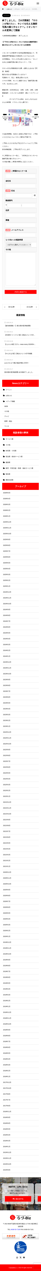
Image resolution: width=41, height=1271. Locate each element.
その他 (6, 411)
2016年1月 (6, 1146)
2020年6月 (6, 907)
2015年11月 (7, 1158)
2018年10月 (7, 1024)
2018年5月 (6, 1053)
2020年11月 (7, 878)
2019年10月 (7, 954)
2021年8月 (6, 825)
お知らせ (9, 395)
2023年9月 (6, 679)
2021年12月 (7, 802)
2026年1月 (6, 516)
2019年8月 (6, 965)
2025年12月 (7, 522)
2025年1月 (6, 586)
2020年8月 (6, 895)
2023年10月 (7, 674)
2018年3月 (6, 1065)
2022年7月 (6, 761)
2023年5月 (6, 703)
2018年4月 (6, 1059)
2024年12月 (7, 592)
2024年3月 (6, 644)
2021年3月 (6, 855)
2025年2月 (6, 580)
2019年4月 (6, 989)
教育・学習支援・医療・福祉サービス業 (19, 468)
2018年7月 (6, 1041)
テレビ (6, 416)
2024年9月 (6, 609)
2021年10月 (7, 814)
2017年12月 (7, 1082)
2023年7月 (6, 691)
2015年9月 (6, 1170)
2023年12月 (7, 662)
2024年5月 (6, 633)
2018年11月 (7, 1018)
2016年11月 (7, 1111)
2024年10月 (7, 604)
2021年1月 (6, 866)
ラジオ (6, 426)
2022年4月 (6, 779)
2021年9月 (6, 820)
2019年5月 (6, 983)
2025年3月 (6, 574)
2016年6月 (6, 1123)
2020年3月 (6, 925)
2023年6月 (6, 697)
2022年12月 (7, 732)
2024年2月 (6, 650)
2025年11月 (7, 528)
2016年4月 (6, 1135)
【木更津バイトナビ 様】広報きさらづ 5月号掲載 (20, 335)
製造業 (8, 474)
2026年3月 (6, 504)
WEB (6, 406)
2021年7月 (6, 831)
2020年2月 (6, 930)
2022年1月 (6, 796)
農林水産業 (9, 480)
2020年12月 (7, 872)
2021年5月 (6, 843)
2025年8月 (6, 545)
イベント (6, 15)
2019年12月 (7, 942)
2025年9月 (6, 539)
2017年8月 (6, 1094)
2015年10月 (7, 1164)
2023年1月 (6, 726)
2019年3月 (6, 995)
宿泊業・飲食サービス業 (14, 456)
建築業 (8, 462)
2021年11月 (7, 808)
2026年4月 (6, 498)
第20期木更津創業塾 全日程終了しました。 (19, 372)
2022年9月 (6, 749)
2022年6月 (6, 767)
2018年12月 (7, 1012)
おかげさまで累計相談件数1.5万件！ (16, 363)
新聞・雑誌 (8, 421)
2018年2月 (6, 1071)
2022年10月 (7, 744)
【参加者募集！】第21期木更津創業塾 (17, 326)
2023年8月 (6, 685)
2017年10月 (7, 1088)
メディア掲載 (10, 401)
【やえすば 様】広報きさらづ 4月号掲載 (18, 353)
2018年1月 (6, 1076)
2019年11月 (7, 948)
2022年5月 (6, 773)
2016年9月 (6, 1117)
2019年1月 (6, 1006)
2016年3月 (6, 1141)
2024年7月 (6, 621)
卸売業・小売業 (11, 451)
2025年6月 (6, 557)
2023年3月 (6, 714)
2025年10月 (7, 534)
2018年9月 (6, 1030)
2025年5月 (6, 563)
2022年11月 (7, 738)
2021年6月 (6, 837)
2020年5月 (6, 913)
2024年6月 (6, 627)
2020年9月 (6, 890)
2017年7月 (6, 1100)
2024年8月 (6, 615)
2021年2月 (6, 860)
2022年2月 (6, 790)
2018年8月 (6, 1036)
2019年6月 (6, 977)
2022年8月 (6, 755)
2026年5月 (6, 493)
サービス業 (9, 439)
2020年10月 (7, 884)
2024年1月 (6, 656)
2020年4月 (6, 919)
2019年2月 (6, 1000)
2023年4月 (6, 709)
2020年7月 (6, 901)
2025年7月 (6, 551)
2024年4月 (6, 639)
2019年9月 (6, 960)
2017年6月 (6, 1106)
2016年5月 (6, 1129)
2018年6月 (6, 1047)
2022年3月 (6, 785)
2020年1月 (6, 936)
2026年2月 (6, 510)
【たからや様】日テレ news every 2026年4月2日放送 (20, 344)
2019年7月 (6, 971)
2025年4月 (6, 569)
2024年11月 (7, 598)
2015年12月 (7, 1152)
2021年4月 (6, 849)
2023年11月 (7, 668)
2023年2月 (6, 720)
